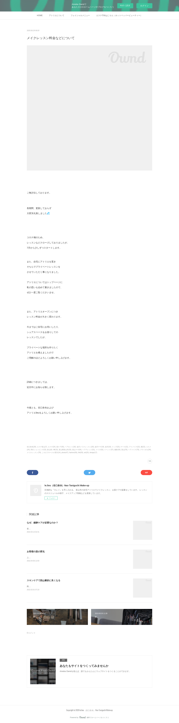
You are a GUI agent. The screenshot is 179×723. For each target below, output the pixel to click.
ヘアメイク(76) (133, 450)
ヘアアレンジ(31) (88, 450)
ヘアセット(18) (70, 447)
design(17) (93, 452)
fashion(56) (73, 452)
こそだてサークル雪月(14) (51, 452)
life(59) (80, 452)
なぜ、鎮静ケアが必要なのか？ (42, 522)
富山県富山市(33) (65, 450)
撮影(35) (117, 450)
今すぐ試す (125, 5)
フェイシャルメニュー (80, 15)
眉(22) (143, 447)
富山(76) (124, 450)
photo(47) (64, 452)
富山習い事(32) (52, 450)
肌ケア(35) (60, 447)
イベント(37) (108, 450)
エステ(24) (52, 447)
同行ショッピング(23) (38, 450)
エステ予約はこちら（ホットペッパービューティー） (119, 15)
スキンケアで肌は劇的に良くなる (43, 580)
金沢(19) (108, 447)
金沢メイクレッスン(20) (85, 447)
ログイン (144, 5)
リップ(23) (115, 447)
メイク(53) (99, 450)
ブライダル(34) (145, 450)
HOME (40, 15)
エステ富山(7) (42, 447)
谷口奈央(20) (31, 447)
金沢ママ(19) (99, 447)
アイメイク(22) (134, 447)
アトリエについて (56, 15)
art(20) (86, 452)
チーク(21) (124, 447)
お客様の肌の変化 (36, 551)
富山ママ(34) (77, 450)
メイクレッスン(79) (34, 452)
